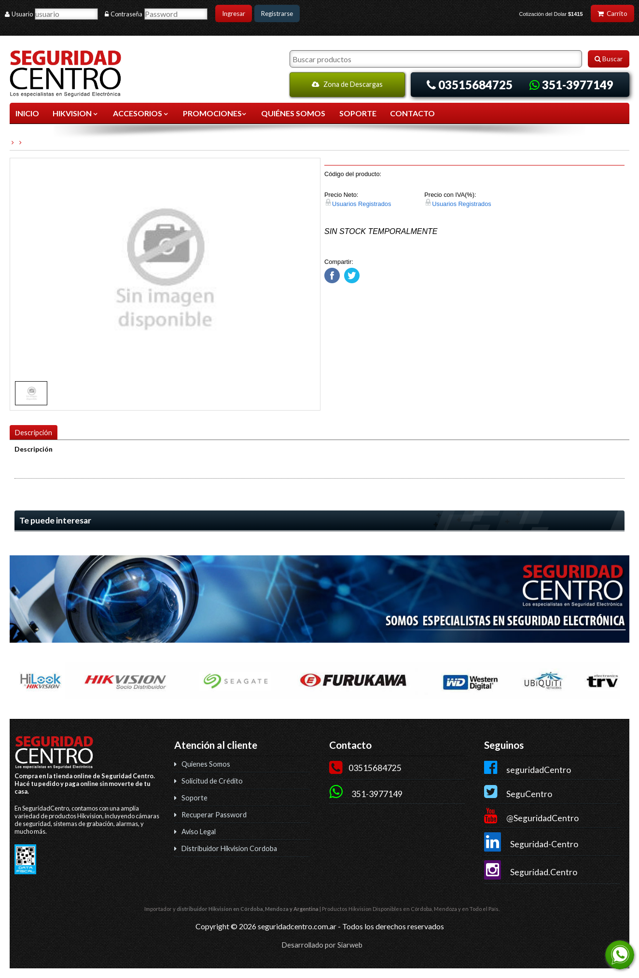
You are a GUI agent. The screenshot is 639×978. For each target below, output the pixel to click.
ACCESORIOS (141, 113)
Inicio (27, 113)
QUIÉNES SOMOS (293, 113)
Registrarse (277, 13)
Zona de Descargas (347, 84)
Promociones (215, 113)
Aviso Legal (198, 831)
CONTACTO (412, 113)
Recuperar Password (214, 815)
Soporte (194, 798)
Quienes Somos (205, 764)
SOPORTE (357, 113)
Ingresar (233, 13)
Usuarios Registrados (361, 203)
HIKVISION (76, 113)
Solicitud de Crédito (212, 781)
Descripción (33, 432)
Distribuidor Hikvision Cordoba (229, 848)
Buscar (609, 59)
